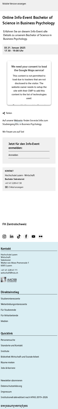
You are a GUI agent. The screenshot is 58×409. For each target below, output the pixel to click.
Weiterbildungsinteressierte (14, 304)
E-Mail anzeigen (16, 187)
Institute (5, 351)
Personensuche (8, 340)
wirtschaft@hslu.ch (9, 273)
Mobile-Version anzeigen (14, 3)
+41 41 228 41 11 (9, 270)
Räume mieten (8, 362)
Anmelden (13, 155)
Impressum (6, 391)
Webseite (18, 120)
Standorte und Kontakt (12, 345)
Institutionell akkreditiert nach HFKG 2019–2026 (24, 397)
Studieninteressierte (10, 298)
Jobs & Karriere (8, 368)
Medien (4, 321)
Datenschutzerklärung (11, 386)
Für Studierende (8, 310)
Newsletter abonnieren (11, 380)
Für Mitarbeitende (9, 315)
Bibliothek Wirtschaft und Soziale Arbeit (20, 356)
